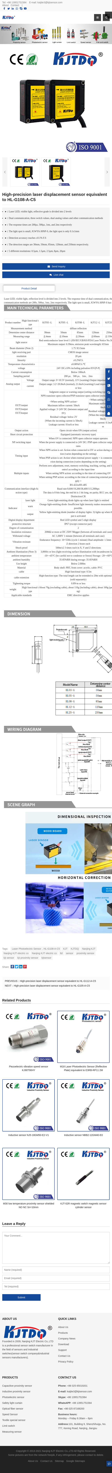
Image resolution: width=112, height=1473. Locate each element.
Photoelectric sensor (13, 1397)
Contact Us (64, 1356)
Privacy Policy (65, 1361)
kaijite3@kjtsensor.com (49, 2)
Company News (66, 1338)
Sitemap (59, 1461)
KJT (65, 948)
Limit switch (8, 1425)
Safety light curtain (12, 1403)
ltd (61, 953)
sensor (69, 953)
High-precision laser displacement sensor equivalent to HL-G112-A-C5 (58, 981)
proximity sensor (85, 953)
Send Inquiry (56, 266)
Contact (15, 5)
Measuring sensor (12, 1431)
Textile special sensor (13, 1420)
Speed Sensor (10, 1414)
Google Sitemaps (75, 1461)
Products (63, 1332)
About (5, 5)
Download (63, 1344)
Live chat (56, 274)
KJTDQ (75, 948)
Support (62, 1350)
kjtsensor (46, 957)
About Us (63, 1327)
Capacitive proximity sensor (17, 1385)
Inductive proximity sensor (16, 1391)
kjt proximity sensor (27, 957)
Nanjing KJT (88, 948)
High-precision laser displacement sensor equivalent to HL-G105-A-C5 (52, 985)
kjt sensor (9, 957)
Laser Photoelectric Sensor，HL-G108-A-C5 (36, 948)
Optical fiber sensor (12, 1408)
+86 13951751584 (16, 2)
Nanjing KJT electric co (16, 953)
